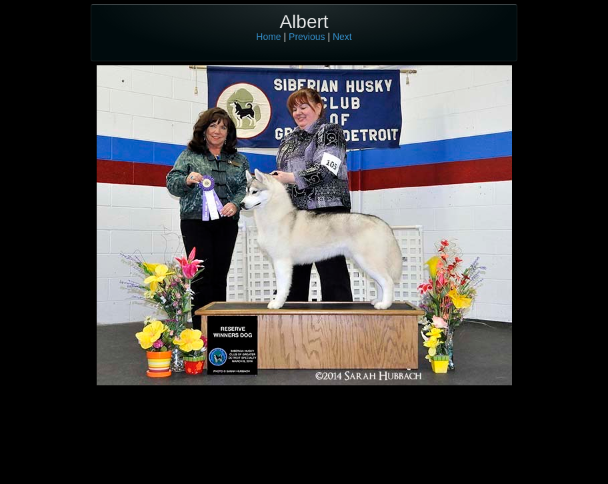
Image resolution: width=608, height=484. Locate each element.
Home (268, 36)
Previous (307, 36)
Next (342, 36)
